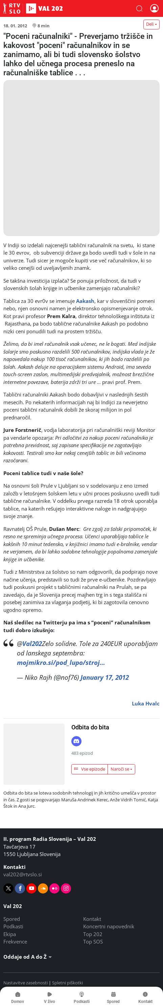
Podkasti (13, 926)
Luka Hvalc (146, 703)
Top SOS (93, 941)
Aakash (85, 301)
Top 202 (92, 934)
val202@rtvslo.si (22, 874)
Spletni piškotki (67, 983)
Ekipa (9, 934)
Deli (150, 24)
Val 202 (33, 8)
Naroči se (120, 769)
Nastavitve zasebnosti (25, 983)
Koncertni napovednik (108, 926)
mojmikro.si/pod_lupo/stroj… (61, 662)
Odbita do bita (90, 727)
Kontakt (92, 918)
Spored (11, 918)
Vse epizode (89, 769)
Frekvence (15, 941)
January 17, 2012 (104, 677)
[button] (139, 8)
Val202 (32, 643)
